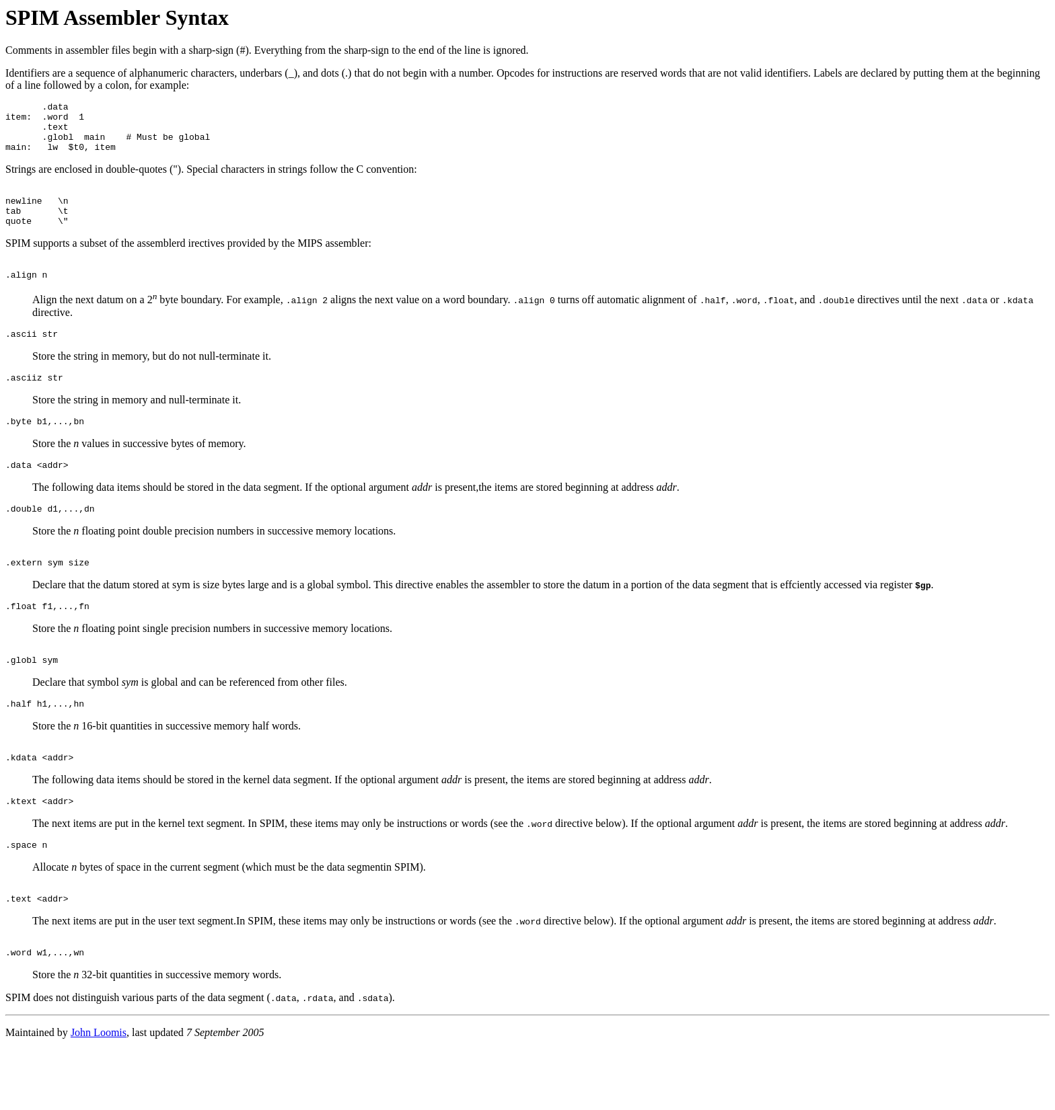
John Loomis (98, 1093)
